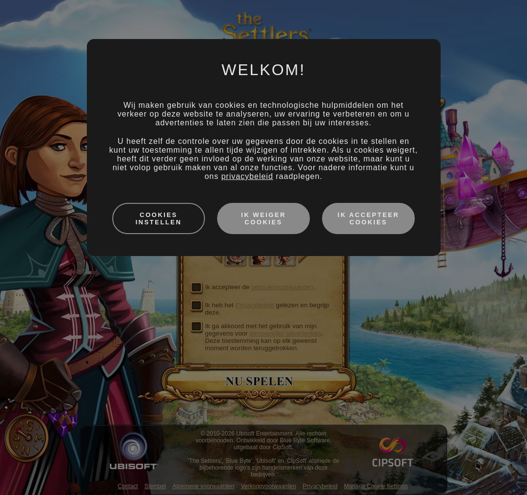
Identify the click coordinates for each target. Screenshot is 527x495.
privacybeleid (247, 176)
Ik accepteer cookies (368, 218)
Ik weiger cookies (263, 218)
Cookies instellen (159, 218)
